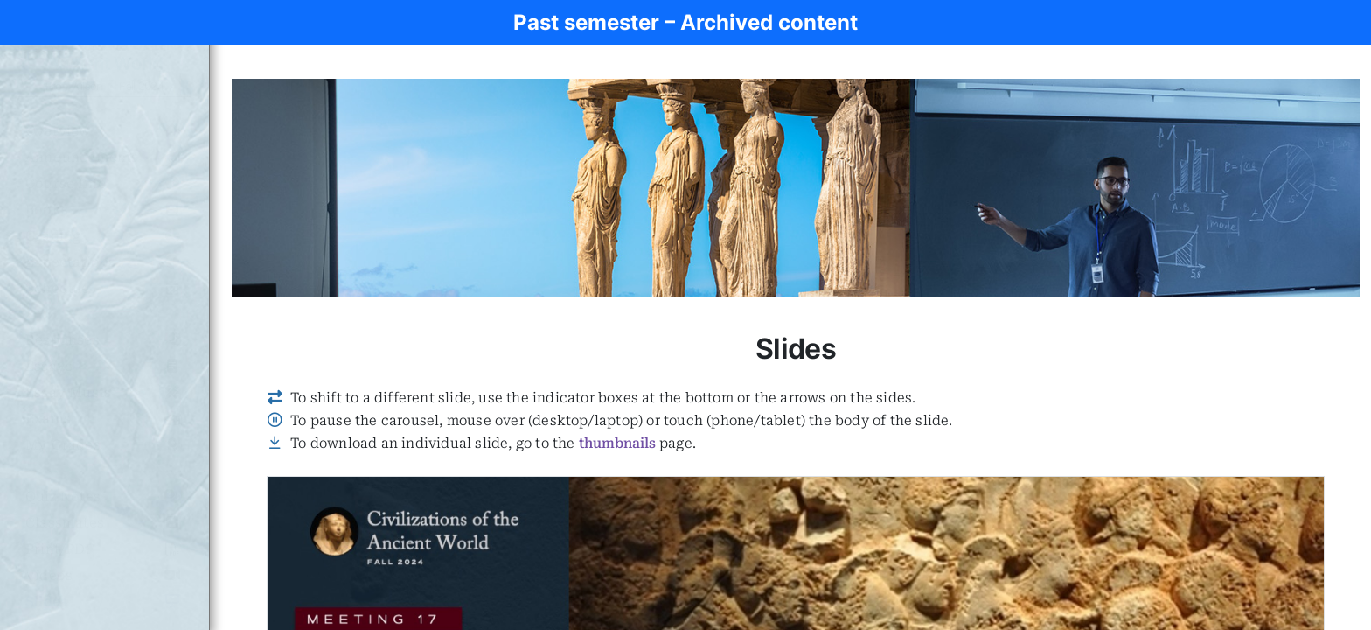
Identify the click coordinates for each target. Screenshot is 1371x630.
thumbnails (617, 443)
